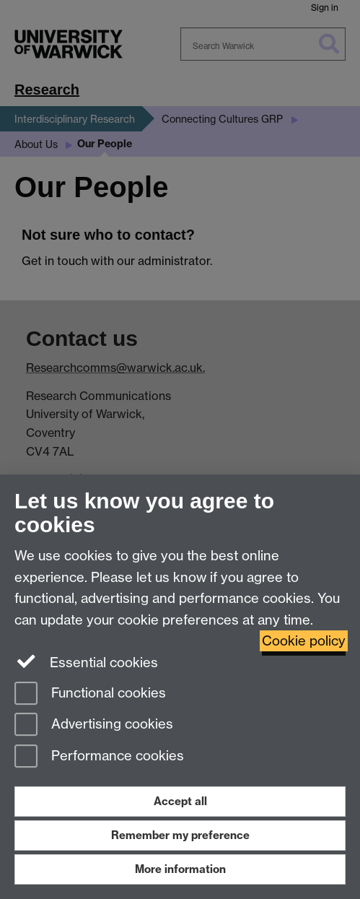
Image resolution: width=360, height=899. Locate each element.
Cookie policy (304, 641)
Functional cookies (90, 694)
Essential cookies (86, 661)
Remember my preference (180, 835)
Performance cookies (99, 757)
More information (180, 869)
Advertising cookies (93, 725)
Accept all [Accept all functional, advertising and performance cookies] (180, 801)
